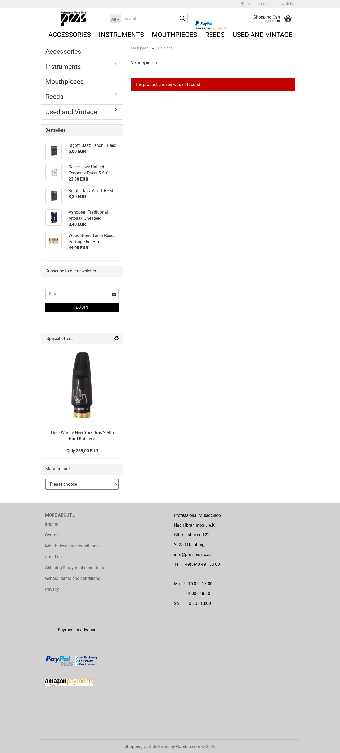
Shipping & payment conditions (74, 567)
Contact (52, 535)
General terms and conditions (72, 578)
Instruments (121, 35)
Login (82, 307)
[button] (245, 4)
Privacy (52, 589)
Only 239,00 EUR (82, 450)
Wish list (286, 4)
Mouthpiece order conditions (72, 545)
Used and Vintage (262, 35)
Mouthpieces (174, 35)
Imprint (51, 524)
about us (53, 556)
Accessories (69, 35)
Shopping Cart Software (147, 746)
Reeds (215, 35)
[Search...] (115, 18)
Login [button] (264, 4)
